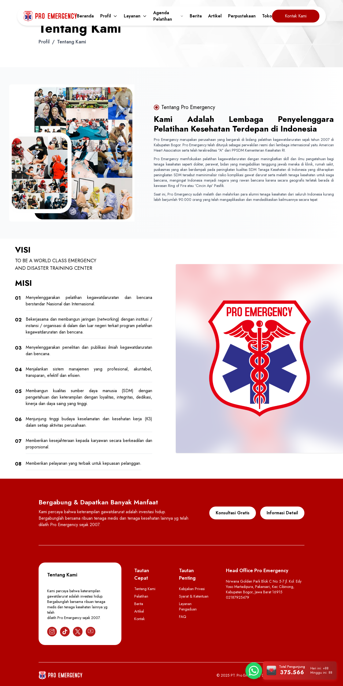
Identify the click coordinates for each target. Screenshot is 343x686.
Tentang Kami (144, 588)
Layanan (135, 16)
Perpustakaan (242, 16)
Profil (108, 16)
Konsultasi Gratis (232, 513)
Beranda (85, 16)
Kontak (139, 618)
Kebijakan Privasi (192, 588)
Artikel (215, 16)
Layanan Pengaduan (188, 606)
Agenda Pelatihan (168, 16)
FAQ (182, 616)
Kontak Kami (296, 16)
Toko (267, 16)
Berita (196, 16)
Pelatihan (141, 596)
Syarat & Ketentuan (193, 596)
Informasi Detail (282, 513)
